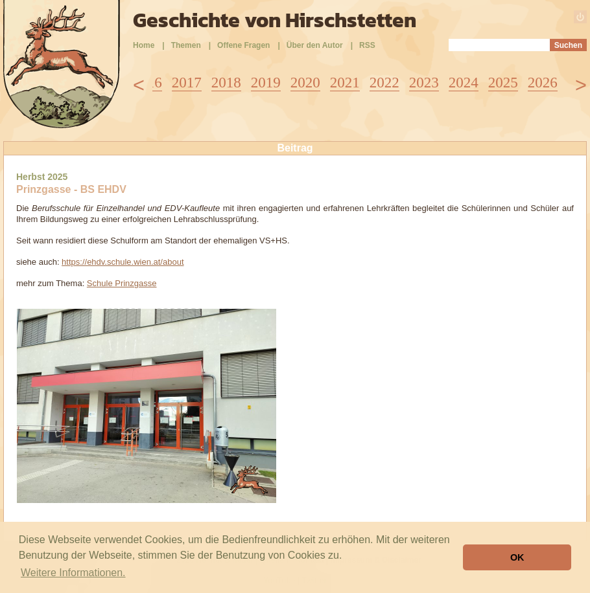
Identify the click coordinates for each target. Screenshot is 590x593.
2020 (305, 82)
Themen (186, 45)
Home (143, 45)
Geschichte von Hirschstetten (274, 20)
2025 (503, 82)
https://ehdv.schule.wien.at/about (122, 262)
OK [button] (517, 557)
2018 (226, 82)
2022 (384, 82)
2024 (463, 82)
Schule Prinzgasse (122, 283)
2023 (424, 82)
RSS (367, 45)
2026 (543, 82)
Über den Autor (315, 45)
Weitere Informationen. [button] (73, 572)
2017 (187, 82)
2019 (266, 82)
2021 (345, 82)
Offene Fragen (243, 45)
